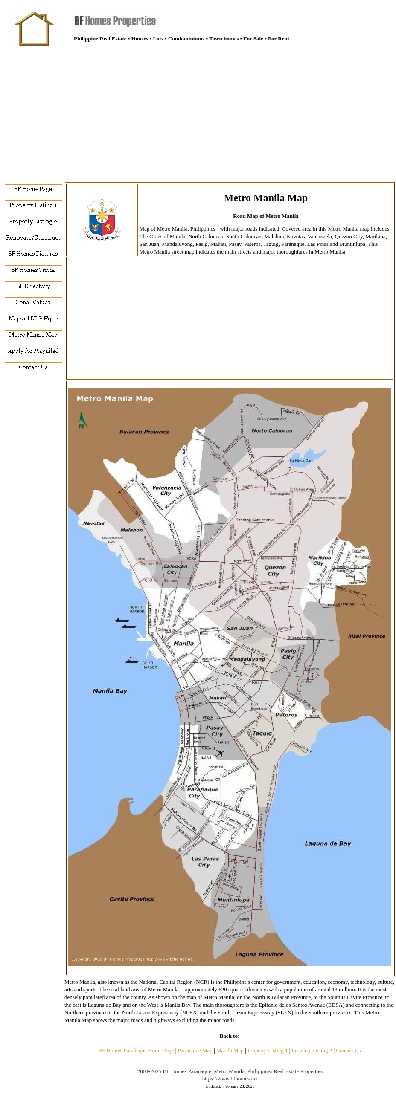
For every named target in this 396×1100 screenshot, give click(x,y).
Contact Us (348, 1050)
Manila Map (230, 1050)
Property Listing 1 (268, 1050)
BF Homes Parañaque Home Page (136, 1050)
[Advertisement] (198, 110)
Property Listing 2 (313, 1050)
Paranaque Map (195, 1050)
